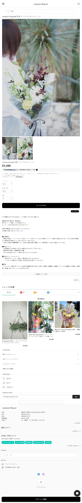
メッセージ (5, 180)
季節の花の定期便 (8, 369)
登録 (76, 397)
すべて (9, 292)
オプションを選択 (41, 499)
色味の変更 (5, 188)
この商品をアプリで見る (41, 274)
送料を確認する (19, 176)
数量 (3, 195)
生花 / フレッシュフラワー (10, 359)
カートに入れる (41, 205)
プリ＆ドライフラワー (9, 364)
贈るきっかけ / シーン (9, 354)
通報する (76, 280)
